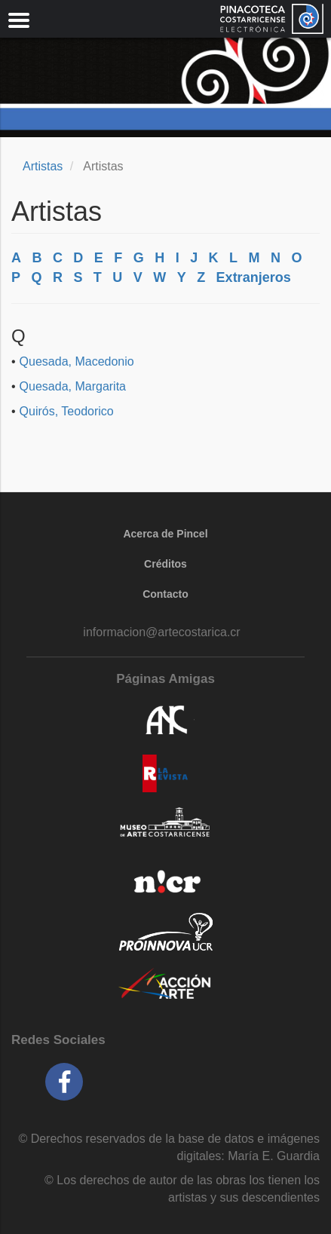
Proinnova (165, 932)
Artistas (43, 166)
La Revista (165, 773)
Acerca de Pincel (165, 534)
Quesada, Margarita (73, 386)
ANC (165, 720)
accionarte (165, 984)
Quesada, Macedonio (77, 361)
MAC (165, 826)
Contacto (165, 594)
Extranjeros (253, 277)
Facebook (64, 1082)
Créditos (165, 564)
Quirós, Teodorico (67, 411)
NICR (165, 879)
